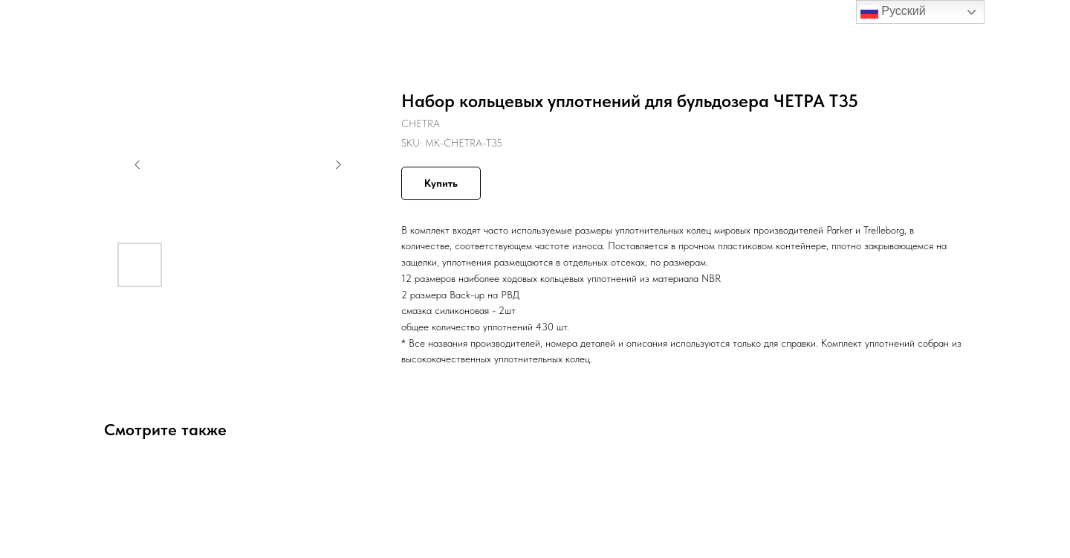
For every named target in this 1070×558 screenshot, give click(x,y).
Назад (42, 22)
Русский (893, 12)
